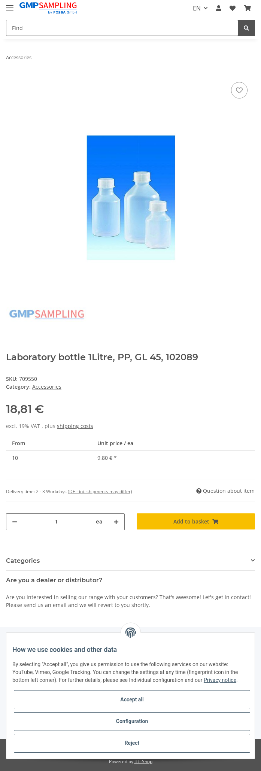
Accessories (46, 386)
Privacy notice (220, 680)
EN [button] (197, 8)
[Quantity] (56, 522)
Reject (132, 743)
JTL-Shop (143, 761)
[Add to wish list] (239, 90)
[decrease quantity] (14, 522)
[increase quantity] (116, 522)
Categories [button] (23, 560)
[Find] (122, 28)
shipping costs (75, 425)
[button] (218, 8)
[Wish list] (232, 8)
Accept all (131, 699)
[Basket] (247, 8)
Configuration (132, 721)
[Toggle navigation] (9, 4)
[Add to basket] (196, 521)
